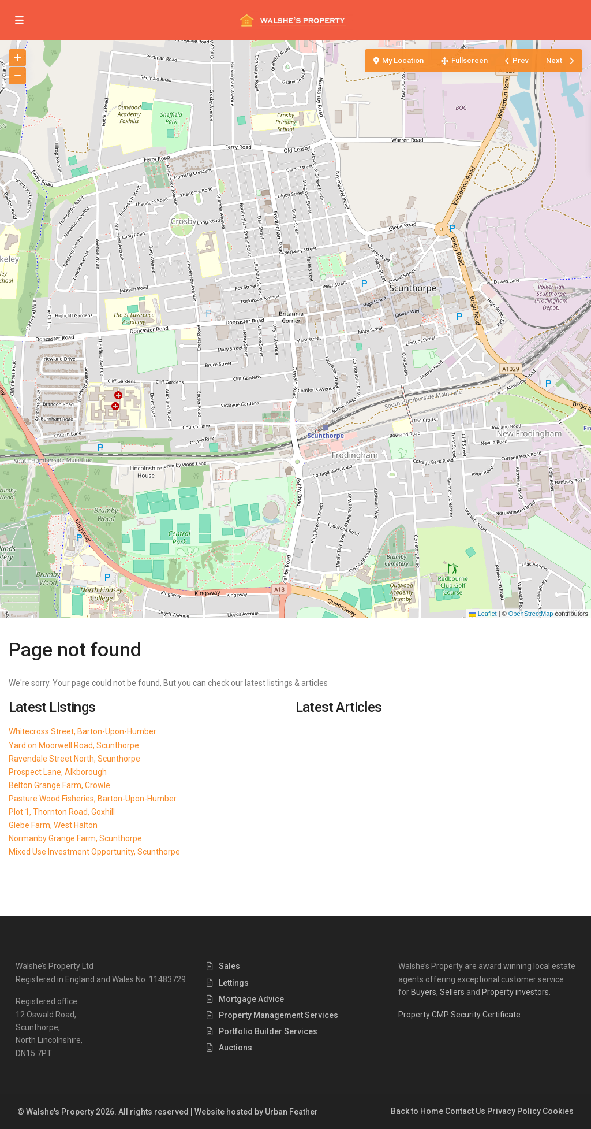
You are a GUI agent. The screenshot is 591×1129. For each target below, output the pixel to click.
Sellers (452, 992)
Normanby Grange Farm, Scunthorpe (75, 838)
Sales (229, 966)
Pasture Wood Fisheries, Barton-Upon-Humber (93, 798)
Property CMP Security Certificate (459, 1014)
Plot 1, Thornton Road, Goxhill (62, 811)
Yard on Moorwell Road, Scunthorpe (74, 745)
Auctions (235, 1047)
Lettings (234, 982)
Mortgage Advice (251, 999)
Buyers (423, 992)
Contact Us (465, 1111)
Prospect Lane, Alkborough (58, 772)
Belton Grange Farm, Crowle (59, 785)
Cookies (558, 1111)
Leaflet (483, 613)
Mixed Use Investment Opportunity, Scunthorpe (94, 851)
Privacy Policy (514, 1111)
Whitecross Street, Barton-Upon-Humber (82, 731)
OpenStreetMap (530, 613)
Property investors (515, 992)
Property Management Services (278, 1015)
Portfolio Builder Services (268, 1031)
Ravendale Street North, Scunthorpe (74, 758)
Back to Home (417, 1111)
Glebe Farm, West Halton (53, 825)
